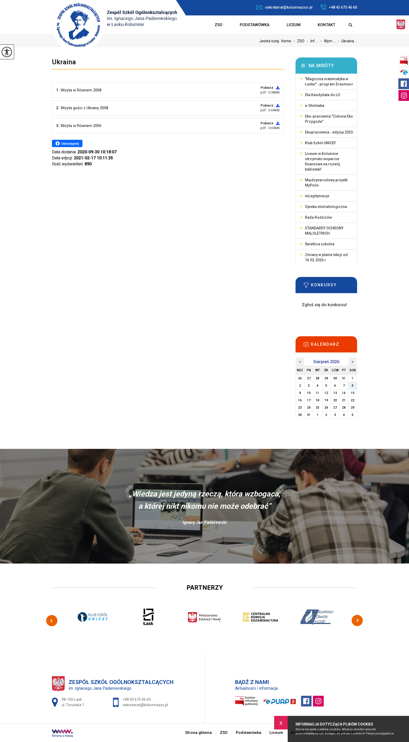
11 (317, 393)
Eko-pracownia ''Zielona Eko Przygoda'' (329, 119)
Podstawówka (254, 24)
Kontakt (326, 24)
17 (309, 400)
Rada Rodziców (318, 217)
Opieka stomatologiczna (326, 207)
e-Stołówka (314, 105)
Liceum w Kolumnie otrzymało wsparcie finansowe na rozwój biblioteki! (322, 161)
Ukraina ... (346, 41)
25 (317, 407)
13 (335, 393)
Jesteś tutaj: (270, 41)
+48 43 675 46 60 (338, 7)
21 (344, 400)
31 (309, 415)
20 (335, 400)
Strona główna (197, 25)
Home (286, 41)
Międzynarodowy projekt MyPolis (326, 182)
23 (300, 407)
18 (317, 400)
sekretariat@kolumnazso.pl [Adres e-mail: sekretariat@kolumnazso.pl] (145, 705)
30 (300, 415)
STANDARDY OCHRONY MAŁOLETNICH (324, 230)
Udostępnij (67, 143)
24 (309, 407)
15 (352, 393)
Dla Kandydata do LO (322, 95)
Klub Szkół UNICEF (320, 143)
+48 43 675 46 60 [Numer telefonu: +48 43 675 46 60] (137, 699)
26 (326, 407)
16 (300, 400)
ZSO (218, 24)
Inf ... (311, 41)
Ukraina (64, 62)
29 (352, 407)
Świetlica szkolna (319, 244)
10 (309, 393)
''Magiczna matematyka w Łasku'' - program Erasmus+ (329, 81)
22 (352, 400)
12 (326, 393)
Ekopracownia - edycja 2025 (329, 132)
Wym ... (326, 41)
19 (326, 400)
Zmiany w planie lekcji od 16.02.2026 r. (326, 257)
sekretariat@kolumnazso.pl (284, 7)
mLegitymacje (317, 196)
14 (344, 393)
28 (344, 407)
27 (335, 407)
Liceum (293, 24)
